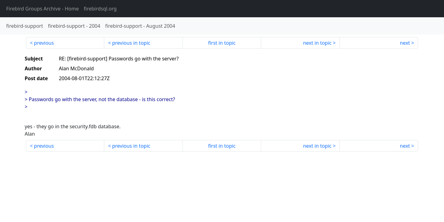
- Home (42, 8)
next (405, 42)
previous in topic (131, 42)
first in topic (222, 42)
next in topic (317, 42)
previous (44, 42)
